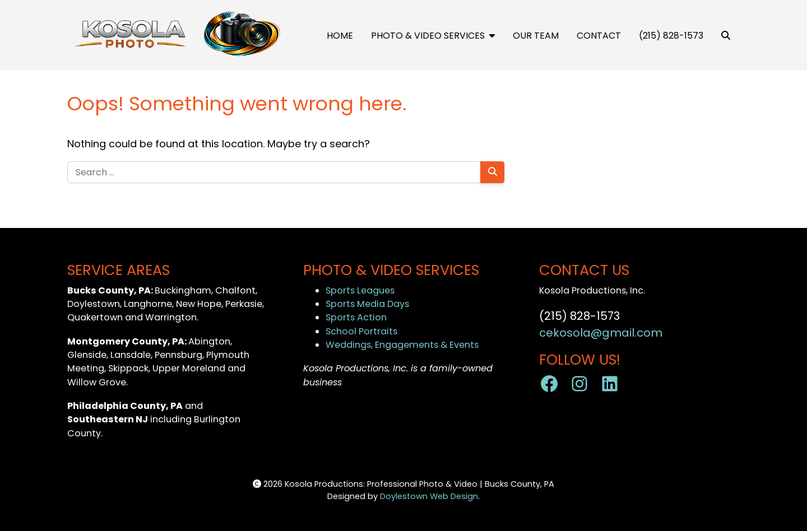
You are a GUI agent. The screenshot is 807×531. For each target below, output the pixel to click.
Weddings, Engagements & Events (402, 344)
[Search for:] (274, 172)
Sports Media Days (367, 303)
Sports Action (356, 317)
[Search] (492, 172)
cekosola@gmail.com (600, 333)
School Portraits (361, 331)
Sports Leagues (360, 290)
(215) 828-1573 (671, 35)
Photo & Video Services (433, 35)
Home (340, 35)
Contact (599, 35)
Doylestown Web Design (429, 496)
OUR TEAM (536, 35)
